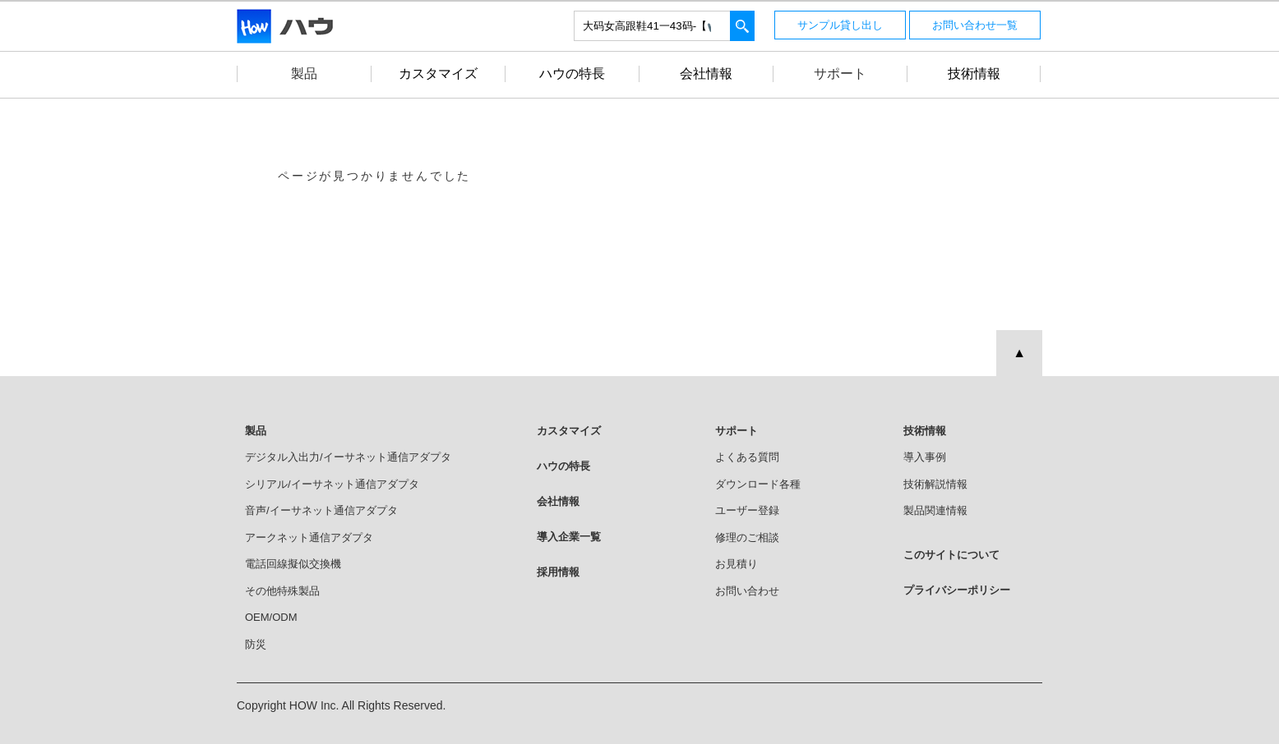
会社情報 (558, 501)
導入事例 (924, 457)
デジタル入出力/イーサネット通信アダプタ (348, 457)
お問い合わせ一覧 (975, 25)
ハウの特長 (563, 466)
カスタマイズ (569, 431)
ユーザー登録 (747, 510)
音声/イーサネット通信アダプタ (321, 510)
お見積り (736, 564)
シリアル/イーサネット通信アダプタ (332, 484)
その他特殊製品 (282, 591)
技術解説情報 (935, 484)
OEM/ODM (271, 617)
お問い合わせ (747, 591)
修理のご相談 (747, 537)
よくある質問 (747, 457)
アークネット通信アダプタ (309, 537)
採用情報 (558, 572)
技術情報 (924, 431)
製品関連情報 (935, 510)
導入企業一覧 (569, 536)
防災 (255, 644)
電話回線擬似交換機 (293, 564)
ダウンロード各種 (758, 484)
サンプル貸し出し (840, 25)
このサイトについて (951, 555)
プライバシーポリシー (956, 590)
